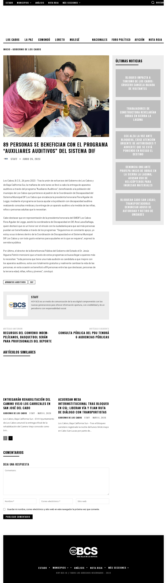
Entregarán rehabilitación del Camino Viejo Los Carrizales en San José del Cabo (26, 403)
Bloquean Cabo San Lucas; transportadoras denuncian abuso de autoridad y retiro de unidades (138, 207)
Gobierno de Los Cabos (27, 49)
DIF (31, 282)
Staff (14, 159)
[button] (157, 2)
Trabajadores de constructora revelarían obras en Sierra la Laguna (138, 114)
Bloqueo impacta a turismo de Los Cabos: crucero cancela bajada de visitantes (138, 83)
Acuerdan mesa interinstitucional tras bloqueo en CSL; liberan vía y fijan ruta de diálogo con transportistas (83, 405)
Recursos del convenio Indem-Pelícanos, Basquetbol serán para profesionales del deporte (27, 337)
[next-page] (10, 437)
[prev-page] (5, 437)
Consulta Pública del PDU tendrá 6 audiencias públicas (83, 335)
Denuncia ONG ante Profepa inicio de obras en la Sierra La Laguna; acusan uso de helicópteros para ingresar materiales (138, 176)
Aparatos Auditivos (15, 282)
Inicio (6, 49)
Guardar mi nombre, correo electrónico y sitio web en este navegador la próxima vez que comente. (53, 508)
